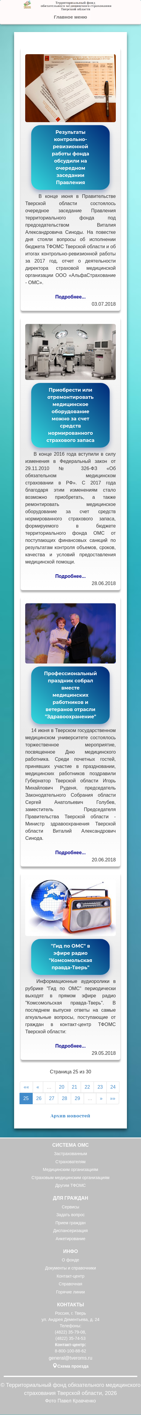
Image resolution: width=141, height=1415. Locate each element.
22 (87, 1087)
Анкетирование (71, 1239)
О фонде (70, 1260)
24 (113, 1087)
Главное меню (70, 16)
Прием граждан (71, 1222)
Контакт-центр (71, 1276)
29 (77, 1098)
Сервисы (70, 1207)
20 (61, 1087)
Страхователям (71, 1161)
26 (39, 1098)
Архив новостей (70, 1116)
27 (51, 1098)
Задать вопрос (70, 1215)
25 (26, 1098)
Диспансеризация (70, 1230)
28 (64, 1098)
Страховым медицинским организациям (71, 1177)
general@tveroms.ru (70, 1358)
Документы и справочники (70, 1268)
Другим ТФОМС (70, 1185)
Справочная (70, 1284)
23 (100, 1087)
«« (26, 1087)
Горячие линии (70, 1292)
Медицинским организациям (70, 1169)
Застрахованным (70, 1154)
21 (74, 1087)
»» (113, 1098)
